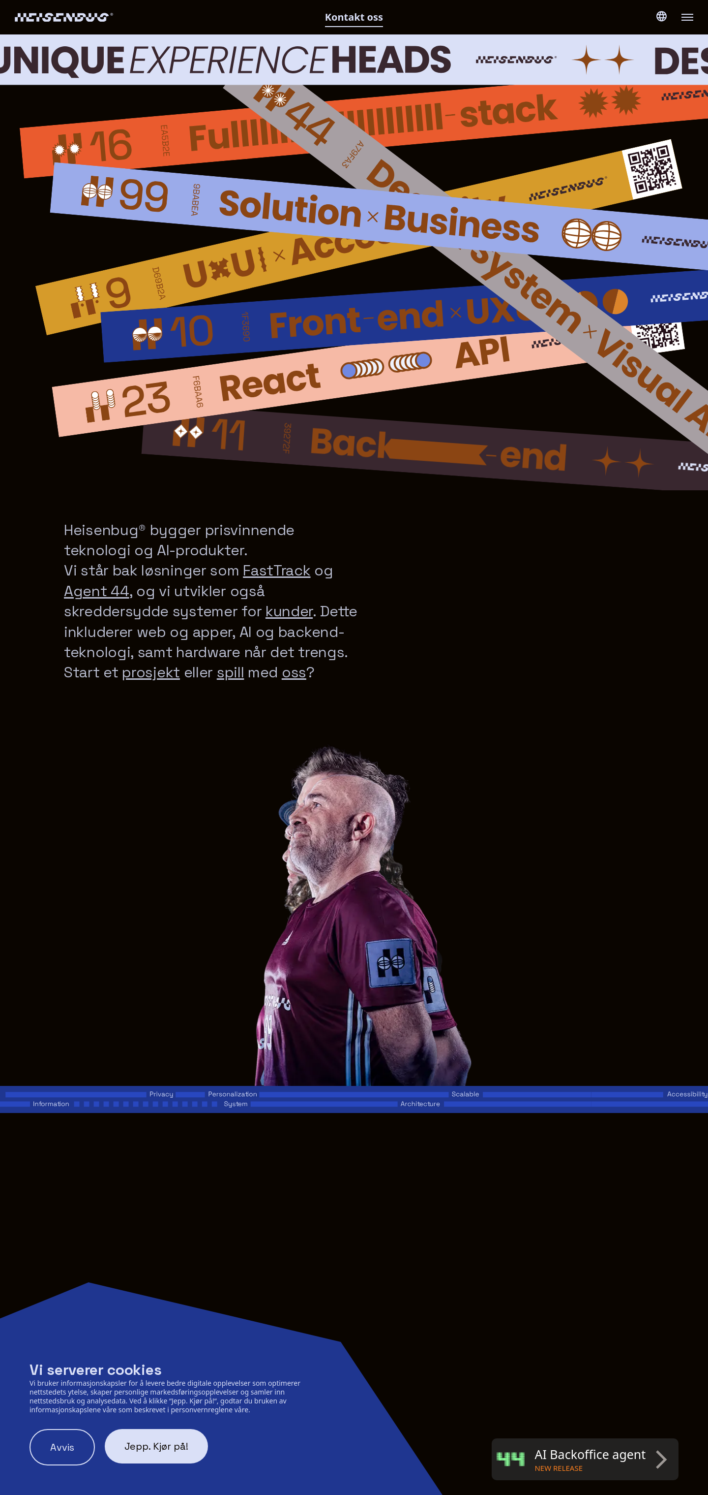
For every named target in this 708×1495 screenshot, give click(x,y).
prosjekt (151, 672)
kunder (289, 611)
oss (294, 672)
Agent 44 (96, 591)
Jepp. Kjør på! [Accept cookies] (156, 1446)
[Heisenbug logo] (128, 17)
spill (230, 672)
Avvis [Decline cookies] (62, 1447)
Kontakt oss (354, 17)
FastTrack (276, 570)
